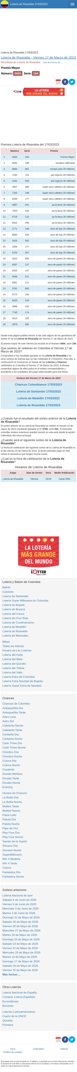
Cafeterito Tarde (12, 730)
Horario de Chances (14, 793)
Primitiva (7, 1024)
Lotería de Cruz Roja (15, 618)
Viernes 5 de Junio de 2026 (19, 904)
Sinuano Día (10, 845)
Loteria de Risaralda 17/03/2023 (38, 405)
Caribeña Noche (12, 738)
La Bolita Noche (12, 802)
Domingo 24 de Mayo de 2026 (21, 939)
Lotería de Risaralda (14, 631)
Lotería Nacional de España (19, 992)
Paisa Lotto (9, 815)
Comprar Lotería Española (18, 997)
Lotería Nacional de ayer (17, 895)
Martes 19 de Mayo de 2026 (19, 956)
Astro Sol (8, 721)
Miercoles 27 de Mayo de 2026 (21, 930)
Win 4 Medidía (11, 859)
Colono (6, 867)
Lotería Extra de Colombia (18, 676)
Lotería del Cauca (13, 613)
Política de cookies (12, 1052)
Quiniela (7, 1020)
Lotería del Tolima (13, 668)
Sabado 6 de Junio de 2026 (19, 899)
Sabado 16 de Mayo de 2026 (20, 965)
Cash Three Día (12, 743)
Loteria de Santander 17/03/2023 (38, 391)
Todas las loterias (13, 646)
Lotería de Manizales (15, 635)
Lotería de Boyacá (13, 609)
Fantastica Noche (13, 876)
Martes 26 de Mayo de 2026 (19, 934)
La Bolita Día (10, 797)
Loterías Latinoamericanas (18, 1011)
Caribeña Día (10, 734)
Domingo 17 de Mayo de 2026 (21, 961)
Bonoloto (7, 1005)
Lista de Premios (51, 62)
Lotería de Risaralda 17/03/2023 (29, 4)
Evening (7, 787)
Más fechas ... (11, 974)
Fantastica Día (11, 872)
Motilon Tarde (10, 806)
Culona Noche (11, 765)
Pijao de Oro (10, 828)
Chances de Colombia (16, 703)
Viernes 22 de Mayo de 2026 (20, 948)
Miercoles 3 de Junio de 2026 (20, 908)
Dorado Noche (11, 782)
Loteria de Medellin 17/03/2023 (38, 398)
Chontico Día (10, 752)
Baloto (6, 587)
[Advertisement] (38, 29)
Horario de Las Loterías (16, 650)
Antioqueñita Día (12, 708)
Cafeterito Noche (12, 725)
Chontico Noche (12, 756)
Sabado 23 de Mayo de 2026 (20, 943)
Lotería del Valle (12, 672)
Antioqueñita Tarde (13, 712)
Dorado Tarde (10, 778)
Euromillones (10, 1001)
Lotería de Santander (15, 596)
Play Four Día (10, 832)
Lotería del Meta (12, 659)
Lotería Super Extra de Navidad (21, 685)
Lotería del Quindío (14, 663)
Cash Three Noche (14, 747)
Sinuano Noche (11, 850)
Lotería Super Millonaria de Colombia (25, 600)
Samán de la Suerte (14, 841)
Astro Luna (9, 716)
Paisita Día (9, 819)
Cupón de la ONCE (14, 1016)
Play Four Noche (12, 837)
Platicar (64, 1049)
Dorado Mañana (12, 773)
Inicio (12, 1049)
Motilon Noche (11, 810)
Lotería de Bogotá (13, 605)
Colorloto (8, 591)
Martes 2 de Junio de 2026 (18, 913)
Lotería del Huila (12, 654)
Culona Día (9, 760)
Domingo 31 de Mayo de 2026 (21, 917)
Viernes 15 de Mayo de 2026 (20, 970)
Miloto (6, 641)
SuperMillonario (12, 854)
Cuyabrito (8, 769)
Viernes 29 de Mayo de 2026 (20, 926)
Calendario (38, 1049)
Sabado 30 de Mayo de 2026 (20, 921)
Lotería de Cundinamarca (18, 622)
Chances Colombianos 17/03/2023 (38, 384)
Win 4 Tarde (9, 863)
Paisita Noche (11, 824)
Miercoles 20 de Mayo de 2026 (21, 952)
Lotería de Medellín (14, 626)
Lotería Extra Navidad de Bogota (22, 681)
